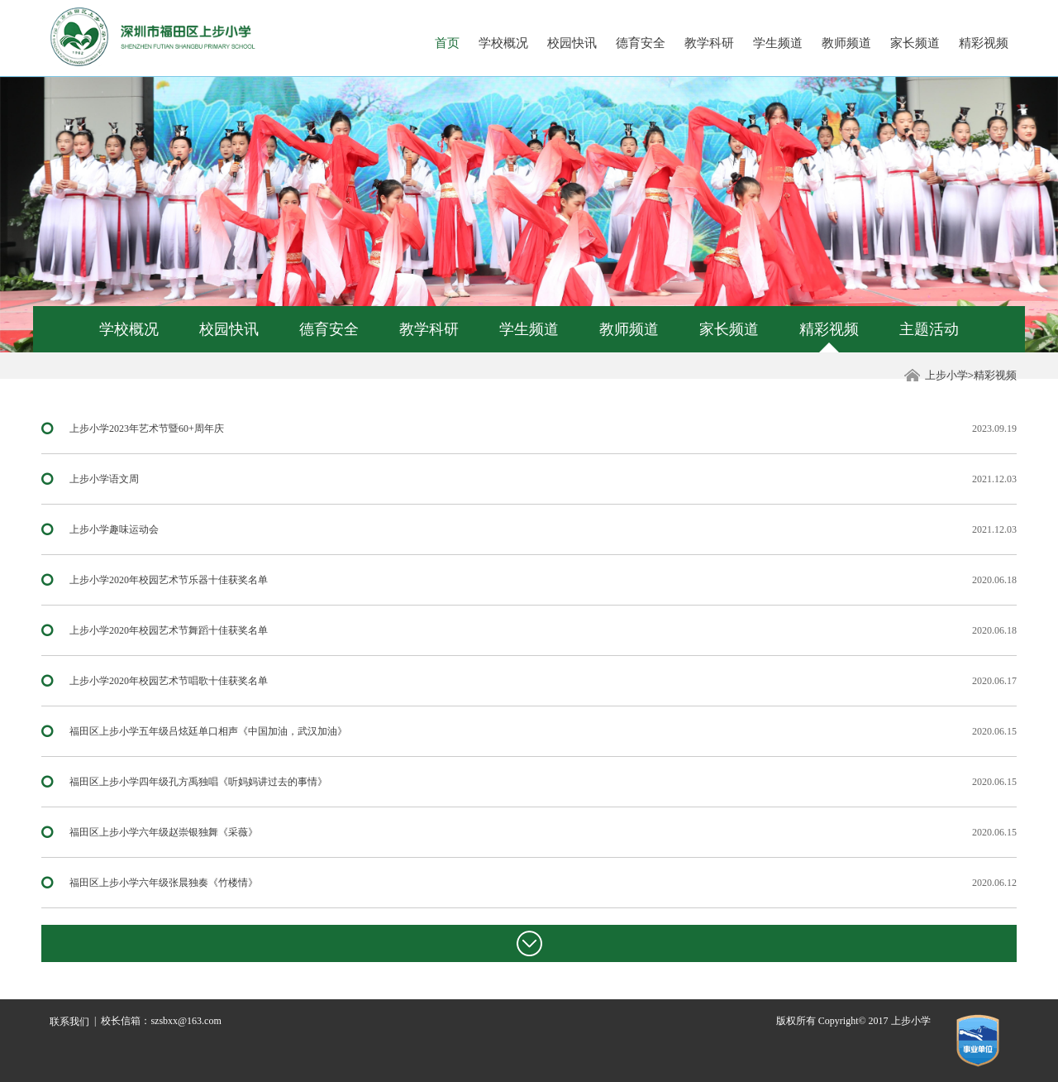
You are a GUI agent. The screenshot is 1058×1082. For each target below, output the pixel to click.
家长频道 (915, 43)
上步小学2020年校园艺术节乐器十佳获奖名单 (168, 580)
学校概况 (503, 43)
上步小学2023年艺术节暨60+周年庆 (146, 428)
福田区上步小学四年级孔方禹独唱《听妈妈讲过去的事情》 (198, 782)
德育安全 (640, 43)
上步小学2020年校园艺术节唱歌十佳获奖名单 (168, 681)
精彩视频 (983, 43)
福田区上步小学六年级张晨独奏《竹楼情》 (163, 882)
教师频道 (846, 43)
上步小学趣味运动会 (114, 529)
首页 (447, 43)
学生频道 (778, 43)
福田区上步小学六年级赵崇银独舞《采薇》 (163, 832)
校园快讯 (572, 43)
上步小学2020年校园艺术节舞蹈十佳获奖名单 (168, 630)
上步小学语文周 (104, 479)
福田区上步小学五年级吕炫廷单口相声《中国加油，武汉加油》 (208, 731)
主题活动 (929, 329)
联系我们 (69, 1021)
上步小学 (946, 375)
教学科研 (709, 43)
